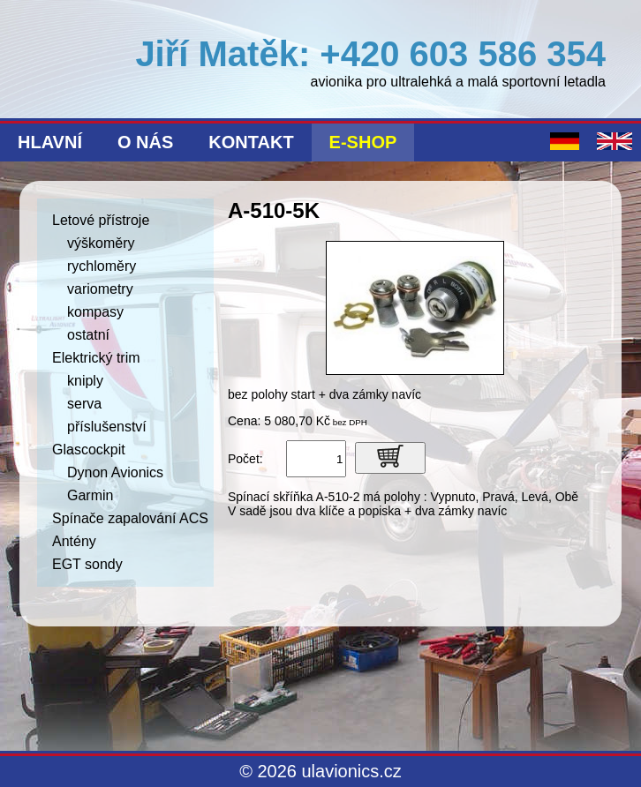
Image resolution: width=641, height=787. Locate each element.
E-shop (363, 142)
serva (84, 403)
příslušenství (107, 426)
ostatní (88, 334)
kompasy (95, 311)
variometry (100, 288)
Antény (74, 541)
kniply (85, 380)
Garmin (90, 495)
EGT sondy (87, 564)
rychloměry (101, 266)
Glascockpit (88, 449)
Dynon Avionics (115, 472)
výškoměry (100, 243)
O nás (145, 142)
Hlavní (50, 142)
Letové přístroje (100, 220)
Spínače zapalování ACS (130, 518)
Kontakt (250, 142)
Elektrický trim (96, 357)
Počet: (245, 459)
